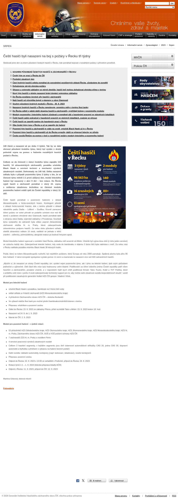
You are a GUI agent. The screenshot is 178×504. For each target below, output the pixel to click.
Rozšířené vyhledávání (131, 3)
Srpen (171, 45)
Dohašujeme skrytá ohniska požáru (29, 86)
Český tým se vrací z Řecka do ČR (29, 75)
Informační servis (134, 45)
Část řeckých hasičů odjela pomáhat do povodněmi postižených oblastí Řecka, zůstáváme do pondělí (60, 83)
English (113, 3)
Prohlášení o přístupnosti (156, 496)
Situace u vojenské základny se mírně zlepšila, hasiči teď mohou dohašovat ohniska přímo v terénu (59, 90)
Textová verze (100, 3)
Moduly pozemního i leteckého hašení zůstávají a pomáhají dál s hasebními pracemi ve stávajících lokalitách (63, 114)
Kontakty (136, 496)
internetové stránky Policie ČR (152, 65)
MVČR (152, 57)
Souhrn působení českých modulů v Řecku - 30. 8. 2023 (39, 104)
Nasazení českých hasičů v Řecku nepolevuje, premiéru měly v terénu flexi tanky (50, 107)
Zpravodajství (152, 45)
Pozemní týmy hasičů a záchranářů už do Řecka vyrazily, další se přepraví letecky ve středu (55, 132)
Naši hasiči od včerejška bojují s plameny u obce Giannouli (40, 100)
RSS (174, 496)
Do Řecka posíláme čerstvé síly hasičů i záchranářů (37, 97)
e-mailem (96, 480)
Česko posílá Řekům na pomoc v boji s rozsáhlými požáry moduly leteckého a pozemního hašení (58, 136)
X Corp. (83, 480)
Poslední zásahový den (23, 79)
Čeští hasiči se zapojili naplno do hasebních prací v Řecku (40, 121)
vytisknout (118, 480)
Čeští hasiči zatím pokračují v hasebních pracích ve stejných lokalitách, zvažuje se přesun (55, 118)
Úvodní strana (117, 45)
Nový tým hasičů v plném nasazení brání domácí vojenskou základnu (45, 93)
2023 (163, 45)
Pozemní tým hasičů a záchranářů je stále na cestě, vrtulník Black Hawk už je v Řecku (53, 129)
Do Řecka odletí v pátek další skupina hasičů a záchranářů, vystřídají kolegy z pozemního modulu (58, 111)
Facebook (77, 480)
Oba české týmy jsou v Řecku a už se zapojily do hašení (39, 125)
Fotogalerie (8, 388)
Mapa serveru (83, 3)
